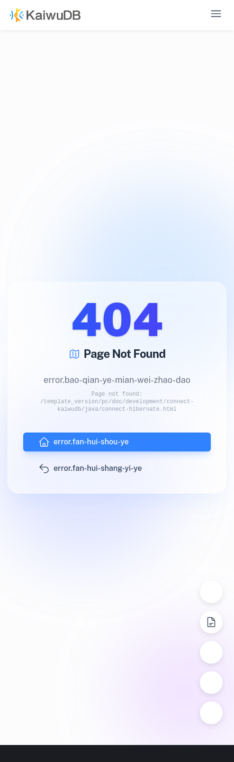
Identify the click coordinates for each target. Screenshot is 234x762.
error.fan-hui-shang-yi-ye (90, 468)
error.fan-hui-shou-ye (83, 442)
